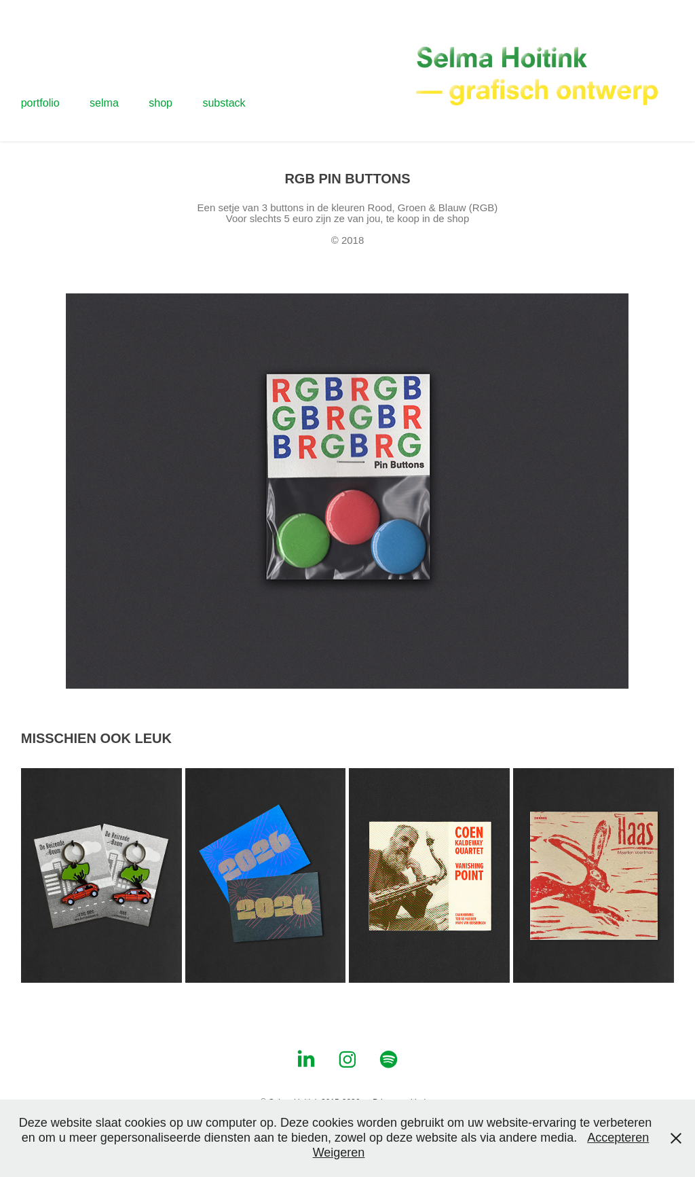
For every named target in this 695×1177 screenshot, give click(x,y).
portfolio (40, 103)
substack (223, 103)
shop (160, 103)
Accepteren (618, 1137)
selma (104, 103)
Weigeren (339, 1152)
